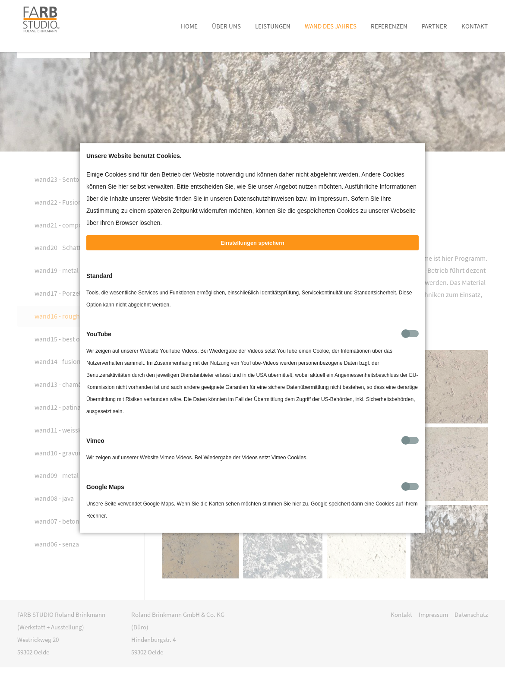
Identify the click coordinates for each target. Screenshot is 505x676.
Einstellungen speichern (252, 256)
